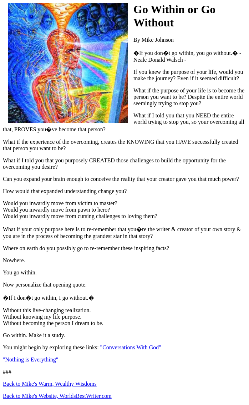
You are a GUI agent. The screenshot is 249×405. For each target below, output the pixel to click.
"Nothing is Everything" (30, 359)
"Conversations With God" (130, 347)
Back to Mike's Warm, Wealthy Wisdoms (50, 384)
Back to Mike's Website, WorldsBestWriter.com (57, 396)
